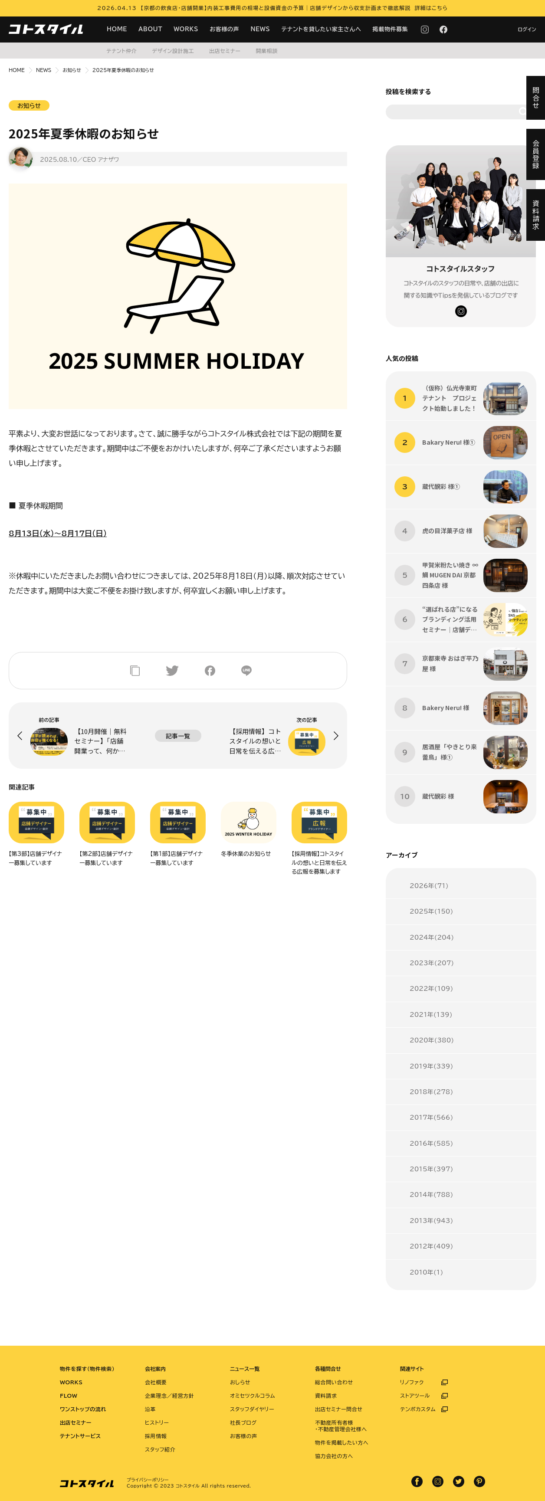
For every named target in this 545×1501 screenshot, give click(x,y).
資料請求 (326, 1395)
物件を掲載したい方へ (341, 1442)
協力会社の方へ (334, 1455)
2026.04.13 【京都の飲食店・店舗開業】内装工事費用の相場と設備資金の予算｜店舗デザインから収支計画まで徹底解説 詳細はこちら (272, 7)
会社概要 (156, 1382)
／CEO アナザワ (98, 160)
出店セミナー (224, 50)
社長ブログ (243, 1422)
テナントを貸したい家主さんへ (321, 29)
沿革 (150, 1409)
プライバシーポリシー (148, 1480)
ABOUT (150, 29)
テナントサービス (80, 1436)
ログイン (527, 29)
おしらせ (240, 1382)
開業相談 (266, 50)
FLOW (68, 1395)
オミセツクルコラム (252, 1395)
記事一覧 (178, 735)
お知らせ (71, 70)
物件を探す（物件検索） (87, 1368)
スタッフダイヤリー (252, 1409)
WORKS (186, 29)
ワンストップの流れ (83, 1409)
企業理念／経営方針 (169, 1395)
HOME (117, 29)
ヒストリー (157, 1422)
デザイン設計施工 (173, 50)
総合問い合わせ (334, 1382)
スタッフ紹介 (160, 1449)
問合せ (536, 97)
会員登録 (536, 154)
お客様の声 (224, 29)
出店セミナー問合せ (339, 1409)
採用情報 (156, 1436)
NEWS (260, 29)
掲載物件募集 (390, 29)
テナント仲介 (121, 50)
